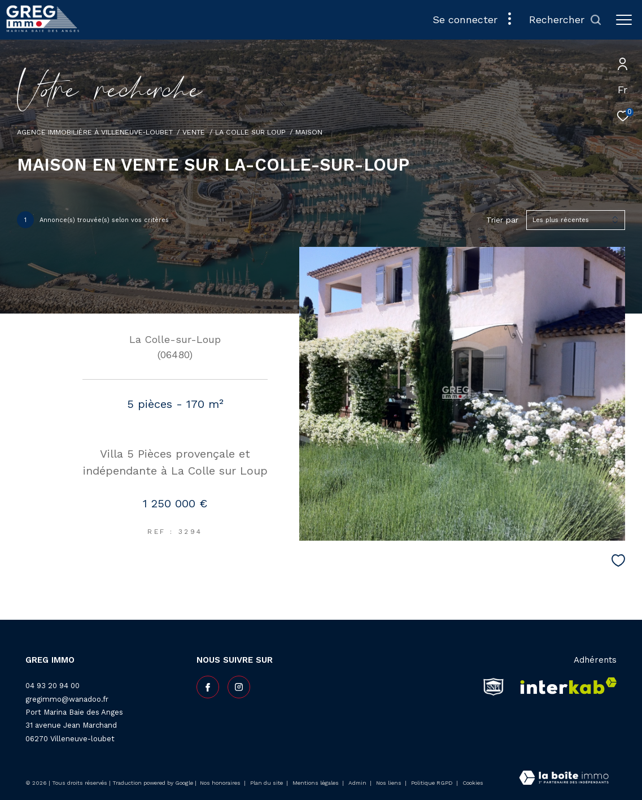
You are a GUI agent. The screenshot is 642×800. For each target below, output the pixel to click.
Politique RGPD (432, 783)
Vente (193, 132)
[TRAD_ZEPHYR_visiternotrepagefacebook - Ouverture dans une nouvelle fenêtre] (207, 687)
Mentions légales (316, 783)
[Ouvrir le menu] (624, 20)
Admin (358, 783)
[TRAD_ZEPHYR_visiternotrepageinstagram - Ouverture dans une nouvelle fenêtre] (239, 687)
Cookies (472, 783)
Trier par (502, 219)
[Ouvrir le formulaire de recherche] (565, 19)
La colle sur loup (250, 132)
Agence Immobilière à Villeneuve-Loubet (95, 132)
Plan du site (267, 783)
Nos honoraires (220, 783)
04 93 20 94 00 (52, 685)
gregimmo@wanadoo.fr (66, 699)
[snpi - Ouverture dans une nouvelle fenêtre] (493, 686)
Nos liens (389, 783)
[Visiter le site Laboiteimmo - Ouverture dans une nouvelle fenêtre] (564, 779)
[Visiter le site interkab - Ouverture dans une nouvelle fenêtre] (565, 686)
